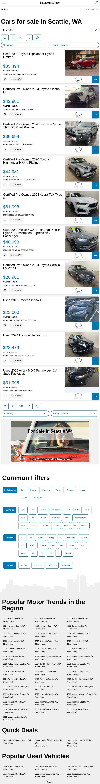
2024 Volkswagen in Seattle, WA (48, 657)
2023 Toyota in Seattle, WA (46, 635)
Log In (87, 9)
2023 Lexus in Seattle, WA (77, 642)
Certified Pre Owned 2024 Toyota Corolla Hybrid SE (31, 266)
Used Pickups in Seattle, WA (14, 775)
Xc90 (32, 545)
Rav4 (22, 538)
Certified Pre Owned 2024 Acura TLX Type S (32, 196)
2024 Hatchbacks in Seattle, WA (48, 665)
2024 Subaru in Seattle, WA (14, 650)
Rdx (61, 545)
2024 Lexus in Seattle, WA (13, 657)
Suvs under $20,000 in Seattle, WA (17, 741)
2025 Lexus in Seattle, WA (45, 650)
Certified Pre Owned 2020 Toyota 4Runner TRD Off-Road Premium (32, 126)
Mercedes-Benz (80, 518)
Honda (23, 518)
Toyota (23, 510)
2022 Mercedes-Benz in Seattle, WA (82, 695)
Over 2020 (24, 565)
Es (58, 553)
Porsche (84, 526)
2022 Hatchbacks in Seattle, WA (16, 688)
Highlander (71, 538)
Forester (24, 553)
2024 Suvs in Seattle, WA (45, 619)
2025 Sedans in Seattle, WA (46, 642)
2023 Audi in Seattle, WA (77, 650)
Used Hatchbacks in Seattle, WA (80, 767)
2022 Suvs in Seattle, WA (77, 627)
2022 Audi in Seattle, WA (45, 688)
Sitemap (50, 782)
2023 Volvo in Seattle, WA (13, 642)
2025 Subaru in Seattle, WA (78, 665)
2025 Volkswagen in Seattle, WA (80, 657)
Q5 (42, 553)
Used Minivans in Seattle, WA (47, 775)
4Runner (41, 538)
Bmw (67, 518)
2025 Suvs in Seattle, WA (13, 619)
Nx (61, 538)
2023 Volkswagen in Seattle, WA (16, 665)
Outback (68, 553)
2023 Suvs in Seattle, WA (77, 619)
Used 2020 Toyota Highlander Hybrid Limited (28, 55)
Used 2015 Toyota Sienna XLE (24, 300)
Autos (4, 9)
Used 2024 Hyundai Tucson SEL (25, 335)
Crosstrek (43, 545)
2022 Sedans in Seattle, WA (46, 703)
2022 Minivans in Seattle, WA (15, 718)
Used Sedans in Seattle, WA (46, 767)
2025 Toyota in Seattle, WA (46, 627)
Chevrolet (44, 526)
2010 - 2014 (52, 565)
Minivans (70, 490)
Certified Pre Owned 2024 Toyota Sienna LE (31, 90)
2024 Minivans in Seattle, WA (15, 710)
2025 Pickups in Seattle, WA (46, 695)
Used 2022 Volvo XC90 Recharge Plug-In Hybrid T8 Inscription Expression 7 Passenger (32, 233)
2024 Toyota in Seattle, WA (14, 627)
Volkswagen (56, 510)
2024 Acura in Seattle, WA (13, 672)
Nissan (56, 526)
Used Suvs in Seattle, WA (13, 767)
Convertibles (37, 498)
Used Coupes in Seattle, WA (78, 775)
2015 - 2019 (38, 565)
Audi (68, 510)
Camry (51, 538)
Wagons (24, 498)
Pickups (58, 490)
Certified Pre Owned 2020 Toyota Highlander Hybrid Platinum (26, 161)
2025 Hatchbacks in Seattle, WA (80, 680)
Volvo (77, 510)
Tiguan (71, 545)
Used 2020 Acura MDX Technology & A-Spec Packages (30, 372)
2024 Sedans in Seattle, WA (78, 635)
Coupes (82, 490)
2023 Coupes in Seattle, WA (78, 710)
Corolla (82, 545)
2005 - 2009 (66, 565)
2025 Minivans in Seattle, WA (47, 710)
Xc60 (22, 545)
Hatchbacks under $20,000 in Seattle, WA (79, 743)
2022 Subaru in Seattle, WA (78, 703)
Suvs (23, 490)
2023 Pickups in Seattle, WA (46, 680)
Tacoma (84, 538)
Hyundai (43, 518)
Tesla (33, 526)
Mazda (23, 526)
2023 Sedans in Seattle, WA (14, 635)
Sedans (33, 490)
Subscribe (95, 9)
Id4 (53, 545)
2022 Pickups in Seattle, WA (14, 703)
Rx (31, 538)
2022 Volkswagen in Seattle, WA (16, 695)
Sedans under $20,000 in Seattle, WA (48, 743)
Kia (74, 526)
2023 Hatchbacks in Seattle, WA (80, 688)
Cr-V (50, 553)
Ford (32, 518)
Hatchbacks (46, 490)
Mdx (33, 553)
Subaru (43, 510)
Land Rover (55, 518)
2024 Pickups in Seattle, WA (14, 680)
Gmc (66, 526)
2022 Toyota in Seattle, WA (78, 672)
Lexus (33, 510)
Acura (87, 510)
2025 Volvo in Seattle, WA (45, 672)
